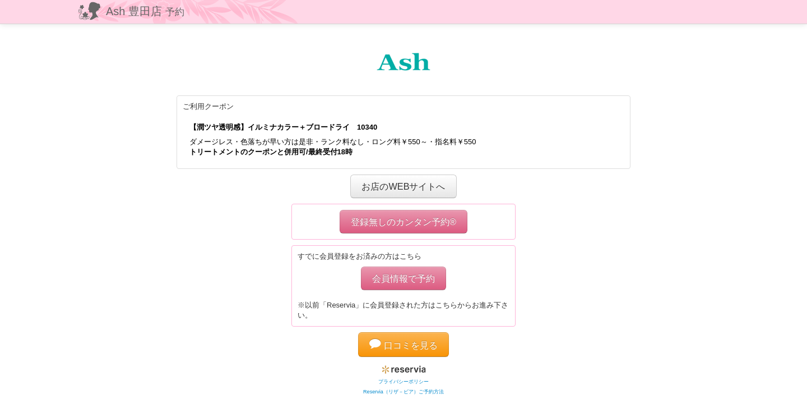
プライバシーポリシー (403, 381)
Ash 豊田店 (145, 11)
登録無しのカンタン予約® (403, 222)
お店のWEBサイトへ (403, 186)
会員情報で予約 (403, 278)
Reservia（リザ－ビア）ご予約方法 (403, 392)
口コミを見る (403, 345)
